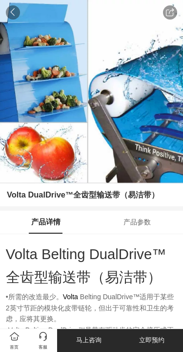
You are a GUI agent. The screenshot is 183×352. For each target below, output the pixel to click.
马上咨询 (89, 340)
